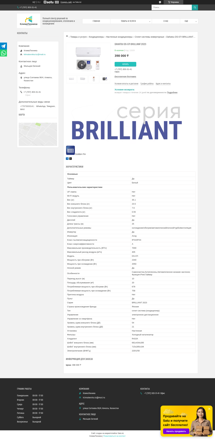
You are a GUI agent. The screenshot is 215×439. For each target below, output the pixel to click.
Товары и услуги (128, 21)
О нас (165, 21)
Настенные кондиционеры (119, 37)
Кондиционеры (96, 37)
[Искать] (195, 7)
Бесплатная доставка (125, 76)
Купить (125, 64)
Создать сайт (66, 2)
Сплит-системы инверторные (149, 37)
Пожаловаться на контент (114, 436)
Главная (96, 21)
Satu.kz (121, 433)
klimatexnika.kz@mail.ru (34, 54)
